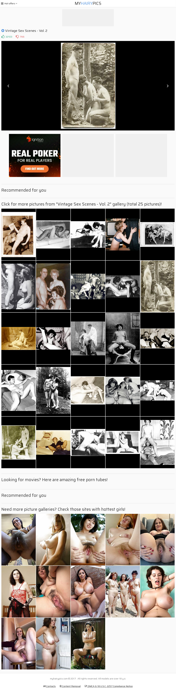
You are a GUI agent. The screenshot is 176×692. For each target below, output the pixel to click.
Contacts (49, 686)
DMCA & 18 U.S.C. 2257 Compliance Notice (109, 686)
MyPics (88, 3)
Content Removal (70, 686)
